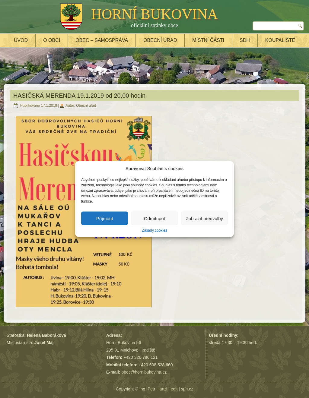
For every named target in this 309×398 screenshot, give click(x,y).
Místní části (208, 40)
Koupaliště (280, 40)
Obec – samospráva (101, 40)
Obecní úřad (160, 40)
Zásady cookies (154, 230)
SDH (245, 40)
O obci (51, 40)
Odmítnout (154, 218)
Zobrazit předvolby (204, 218)
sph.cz (187, 389)
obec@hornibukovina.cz (144, 372)
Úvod (21, 40)
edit (174, 389)
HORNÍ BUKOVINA (154, 14)
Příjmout (104, 218)
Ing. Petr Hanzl (153, 389)
